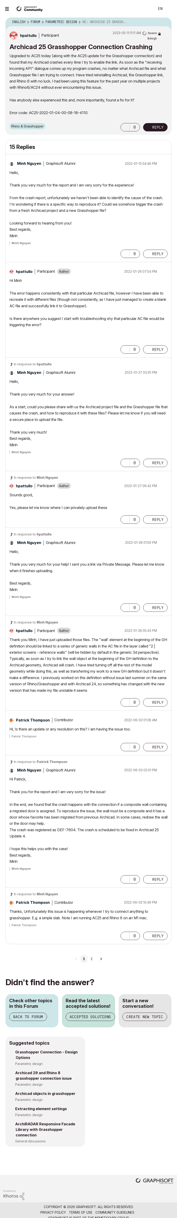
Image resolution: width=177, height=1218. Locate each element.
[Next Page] (101, 959)
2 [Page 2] (91, 959)
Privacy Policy (53, 1212)
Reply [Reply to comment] (158, 253)
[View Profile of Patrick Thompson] (33, 720)
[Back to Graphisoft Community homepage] (30, 8)
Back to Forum (28, 1016)
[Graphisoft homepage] (155, 1181)
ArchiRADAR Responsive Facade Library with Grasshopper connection (45, 1129)
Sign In (170, 9)
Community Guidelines (114, 1212)
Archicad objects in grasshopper (45, 1093)
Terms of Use (80, 1212)
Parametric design (29, 1064)
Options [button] (165, 22)
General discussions (30, 1141)
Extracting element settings (41, 1108)
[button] (125, 127)
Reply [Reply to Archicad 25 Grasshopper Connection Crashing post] (158, 127)
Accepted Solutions (90, 1016)
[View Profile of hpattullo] (28, 35)
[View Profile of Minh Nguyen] (29, 163)
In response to (33, 364)
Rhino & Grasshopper (27, 126)
